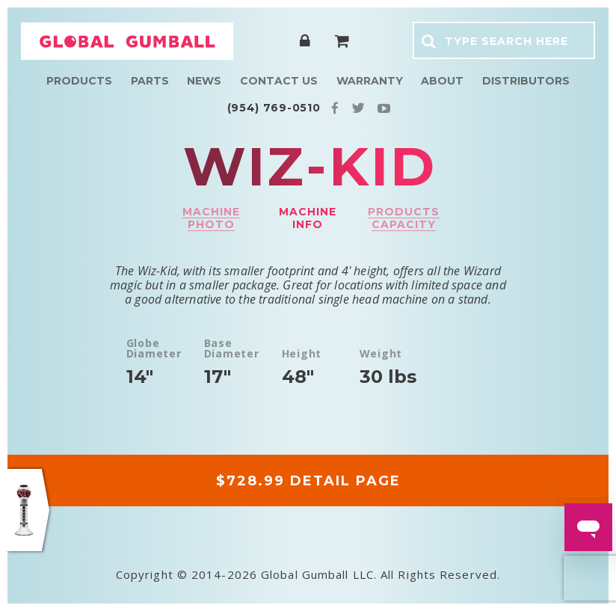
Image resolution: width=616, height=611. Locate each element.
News (204, 80)
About (442, 80)
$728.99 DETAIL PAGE (308, 481)
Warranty (369, 80)
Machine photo (211, 218)
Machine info (307, 218)
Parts (150, 80)
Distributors (526, 80)
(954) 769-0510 (274, 107)
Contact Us (279, 80)
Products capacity (404, 218)
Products (79, 80)
